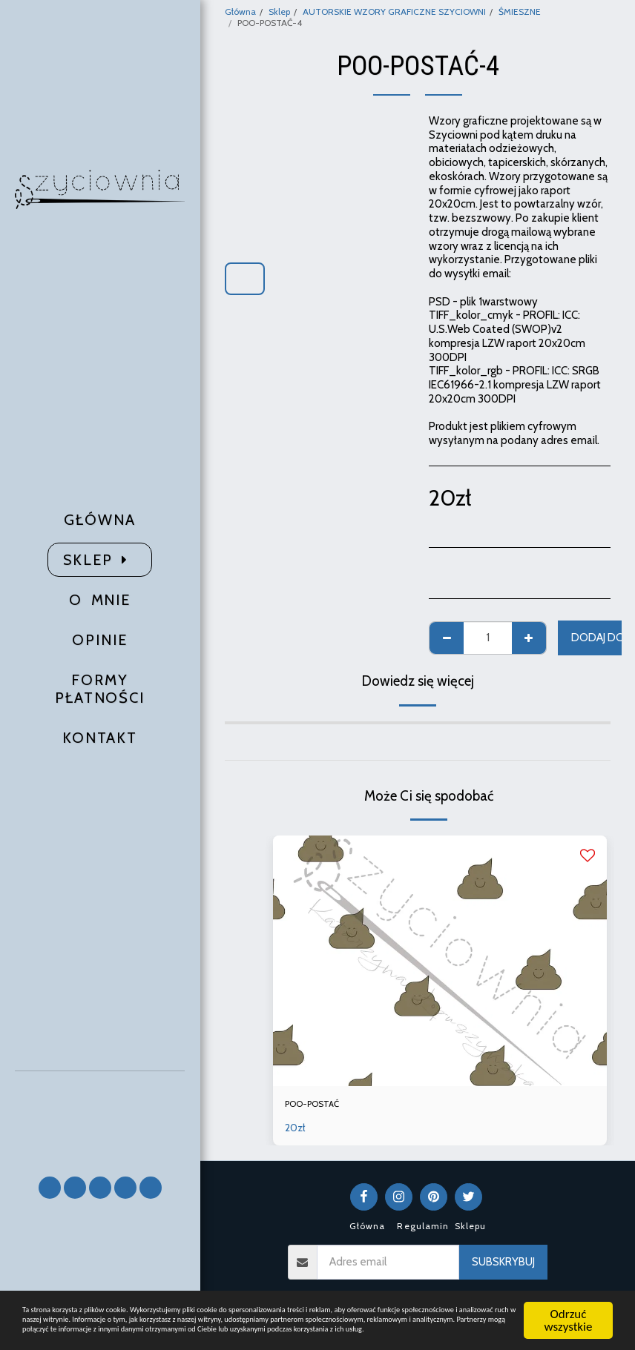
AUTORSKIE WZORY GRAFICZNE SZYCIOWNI (394, 11)
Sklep (279, 11)
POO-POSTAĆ (321, 1106)
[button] (100, 1117)
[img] (440, 961)
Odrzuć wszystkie (568, 1272)
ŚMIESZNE (520, 11)
